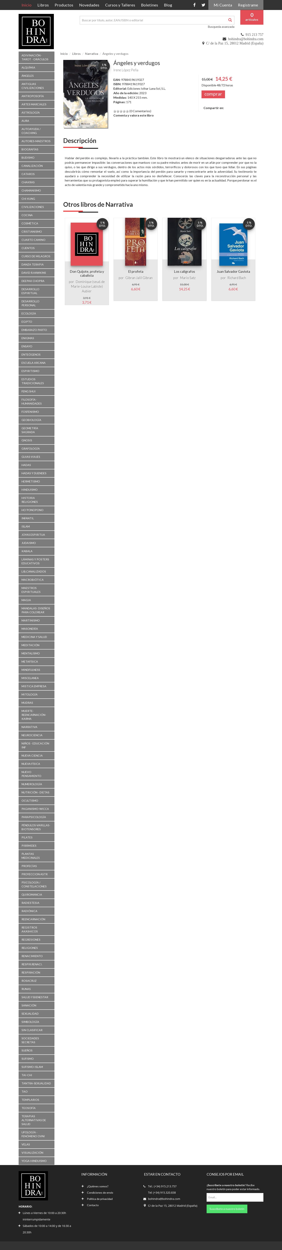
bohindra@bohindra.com (245, 39)
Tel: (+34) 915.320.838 (162, 1192)
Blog (168, 5)
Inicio (28, 4)
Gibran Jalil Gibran (139, 278)
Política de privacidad (97, 1198)
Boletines (149, 5)
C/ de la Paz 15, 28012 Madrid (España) (234, 43)
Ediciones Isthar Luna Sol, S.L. (146, 88)
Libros (43, 5)
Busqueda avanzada (221, 26)
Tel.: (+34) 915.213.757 (162, 1186)
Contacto (90, 1205)
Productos (64, 5)
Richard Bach (236, 278)
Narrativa (91, 53)
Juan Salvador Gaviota (233, 271)
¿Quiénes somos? (94, 1186)
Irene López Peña (125, 70)
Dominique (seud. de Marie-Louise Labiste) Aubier (88, 286)
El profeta (135, 271)
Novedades (89, 5)
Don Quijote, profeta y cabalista (87, 273)
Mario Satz (188, 278)
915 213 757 (254, 34)
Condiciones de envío (97, 1192)
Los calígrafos (184, 271)
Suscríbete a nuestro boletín (227, 1208)
